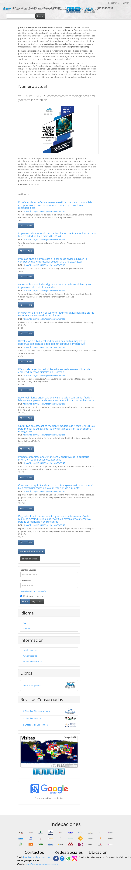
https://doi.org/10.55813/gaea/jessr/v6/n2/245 (44, 463)
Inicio (17, 9)
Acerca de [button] (92, 9)
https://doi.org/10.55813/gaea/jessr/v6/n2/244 (44, 434)
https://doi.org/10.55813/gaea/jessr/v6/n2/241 (44, 347)
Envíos (80, 9)
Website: (21, 864)
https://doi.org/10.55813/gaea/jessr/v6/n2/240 (44, 319)
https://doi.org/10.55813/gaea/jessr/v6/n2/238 (44, 265)
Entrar (126, 3)
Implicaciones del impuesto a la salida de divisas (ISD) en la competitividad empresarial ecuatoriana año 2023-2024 (52, 260)
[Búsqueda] (20, 16)
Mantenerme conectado (32, 596)
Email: (20, 857)
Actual (27, 9)
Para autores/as (29, 656)
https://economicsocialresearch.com (42, 864)
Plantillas (50, 9)
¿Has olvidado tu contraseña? (33, 591)
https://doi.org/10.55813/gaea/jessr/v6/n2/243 (44, 403)
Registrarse (113, 3)
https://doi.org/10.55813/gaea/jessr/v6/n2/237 (44, 239)
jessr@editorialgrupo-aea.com (36, 857)
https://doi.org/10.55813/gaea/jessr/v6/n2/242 (44, 375)
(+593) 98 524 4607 (32, 860)
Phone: (20, 860)
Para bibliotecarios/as (32, 661)
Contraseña (25, 580)
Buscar (40, 16)
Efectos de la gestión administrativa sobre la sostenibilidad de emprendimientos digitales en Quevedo (54, 371)
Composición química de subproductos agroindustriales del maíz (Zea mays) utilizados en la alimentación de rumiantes (56, 487)
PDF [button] (21, 225)
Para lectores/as (29, 650)
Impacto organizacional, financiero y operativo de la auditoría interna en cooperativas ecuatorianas (53, 458)
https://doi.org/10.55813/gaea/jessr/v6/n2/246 (44, 491)
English (25, 623)
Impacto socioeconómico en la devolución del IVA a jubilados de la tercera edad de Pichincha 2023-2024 (57, 235)
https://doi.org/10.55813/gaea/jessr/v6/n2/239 (44, 290)
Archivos (38, 9)
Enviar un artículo (30, 558)
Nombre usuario (28, 570)
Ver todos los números (31, 551)
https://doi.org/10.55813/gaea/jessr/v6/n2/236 (44, 211)
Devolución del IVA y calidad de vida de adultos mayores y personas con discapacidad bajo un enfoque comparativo (51, 342)
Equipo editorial (65, 9)
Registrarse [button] (37, 601)
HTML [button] (29, 225)
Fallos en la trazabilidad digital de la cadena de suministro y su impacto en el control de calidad (54, 286)
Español (26, 628)
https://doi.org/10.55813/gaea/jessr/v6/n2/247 (44, 525)
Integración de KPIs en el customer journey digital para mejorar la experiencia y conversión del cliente (56, 314)
